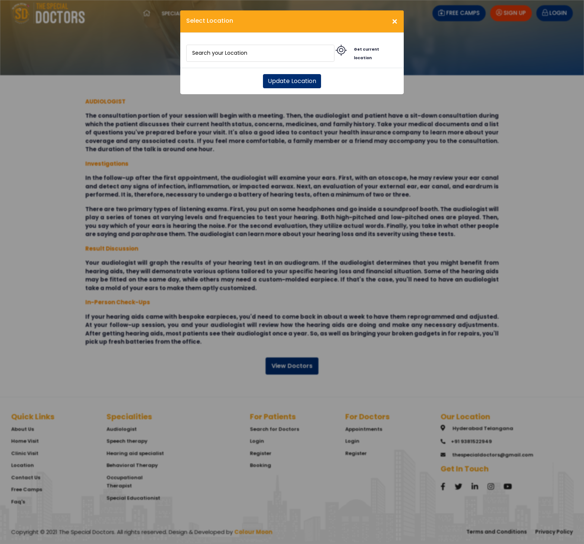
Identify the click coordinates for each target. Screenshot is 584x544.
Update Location (292, 81)
